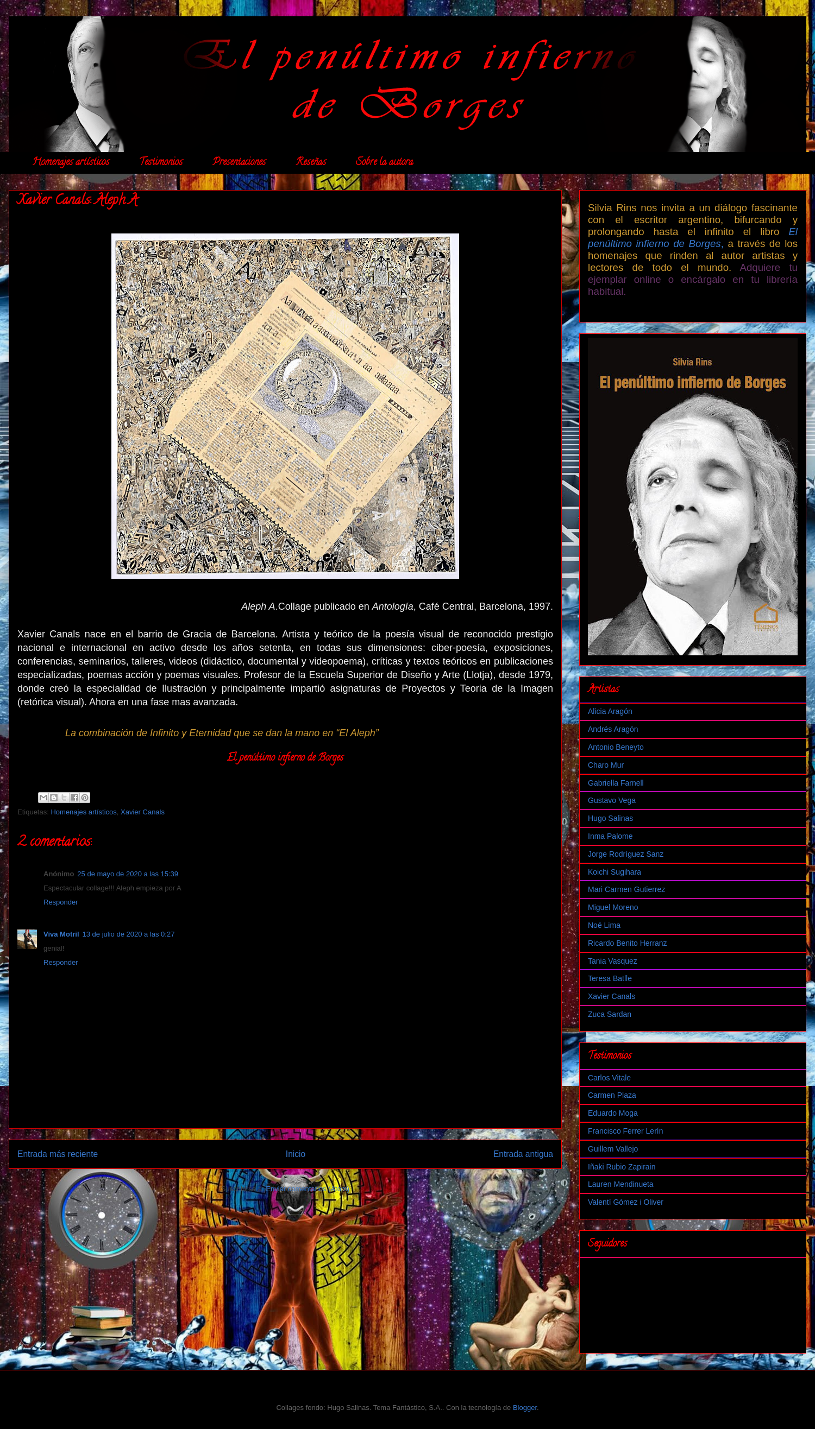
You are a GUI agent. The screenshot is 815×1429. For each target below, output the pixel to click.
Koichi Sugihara (614, 872)
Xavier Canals (143, 812)
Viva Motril (61, 934)
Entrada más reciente (57, 1154)
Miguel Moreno (613, 907)
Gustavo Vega (612, 800)
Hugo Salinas (610, 818)
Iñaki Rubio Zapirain (622, 1166)
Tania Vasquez (612, 961)
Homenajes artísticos (70, 162)
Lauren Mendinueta (621, 1184)
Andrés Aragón (613, 729)
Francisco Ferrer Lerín (625, 1131)
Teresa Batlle (610, 978)
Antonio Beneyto (616, 747)
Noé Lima (604, 925)
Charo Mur (606, 765)
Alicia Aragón (610, 711)
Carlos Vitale (609, 1077)
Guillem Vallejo (613, 1149)
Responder (60, 902)
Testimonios (161, 162)
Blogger (525, 1407)
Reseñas (311, 162)
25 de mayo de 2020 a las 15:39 (127, 874)
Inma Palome (610, 836)
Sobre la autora (384, 162)
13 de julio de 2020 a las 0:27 (129, 934)
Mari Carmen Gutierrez (626, 889)
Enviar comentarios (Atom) (307, 1189)
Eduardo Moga (613, 1113)
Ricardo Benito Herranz (627, 943)
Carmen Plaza (612, 1095)
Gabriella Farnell (616, 783)
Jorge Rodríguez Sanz (625, 854)
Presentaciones (239, 162)
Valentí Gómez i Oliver (625, 1202)
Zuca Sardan (609, 1014)
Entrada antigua (523, 1154)
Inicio (295, 1154)
